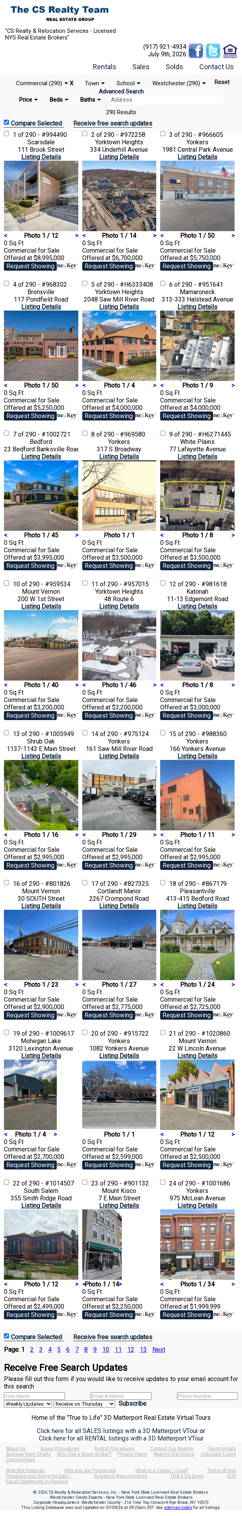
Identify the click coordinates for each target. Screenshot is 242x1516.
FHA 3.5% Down (187, 1476)
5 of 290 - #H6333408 (122, 284)
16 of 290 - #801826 (41, 883)
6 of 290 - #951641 (196, 284)
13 (143, 1349)
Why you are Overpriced (90, 1470)
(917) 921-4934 (164, 46)
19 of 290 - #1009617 (43, 1033)
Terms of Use (221, 1470)
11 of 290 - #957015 (120, 584)
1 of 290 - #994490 (40, 134)
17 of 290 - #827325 (120, 883)
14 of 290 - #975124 (120, 734)
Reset (222, 82)
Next (158, 1349)
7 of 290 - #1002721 (41, 434)
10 (105, 1349)
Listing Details (41, 157)
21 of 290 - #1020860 (199, 1033)
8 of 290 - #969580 (118, 434)
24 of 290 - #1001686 (199, 1183)
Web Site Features (25, 1470)
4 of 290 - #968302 (40, 284)
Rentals (104, 67)
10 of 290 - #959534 (41, 584)
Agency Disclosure (174, 1454)
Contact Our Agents (171, 1448)
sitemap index (178, 1507)
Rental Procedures (114, 1448)
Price (25, 99)
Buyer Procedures (60, 1448)
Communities (20, 1459)
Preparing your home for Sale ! (38, 1476)
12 (130, 1349)
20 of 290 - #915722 (120, 1033)
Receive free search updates (112, 123)
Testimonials (222, 1448)
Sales (141, 67)
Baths (87, 99)
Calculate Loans (218, 1454)
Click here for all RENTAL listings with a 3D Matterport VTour (121, 1438)
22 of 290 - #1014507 (43, 1183)
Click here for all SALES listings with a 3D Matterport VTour (117, 1431)
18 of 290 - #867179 (198, 883)
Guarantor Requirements (120, 1476)
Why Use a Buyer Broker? (84, 1454)
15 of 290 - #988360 (198, 734)
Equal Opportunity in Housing (37, 1481)
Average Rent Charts (28, 1454)
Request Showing (30, 266)
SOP (231, 1476)
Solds (174, 67)
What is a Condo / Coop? (161, 1470)
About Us (15, 1448)
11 (118, 1349)
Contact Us (216, 67)
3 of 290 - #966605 (196, 134)
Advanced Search (121, 91)
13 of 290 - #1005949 (43, 734)
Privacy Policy (132, 1454)
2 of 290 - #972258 (118, 134)
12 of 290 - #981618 (198, 584)
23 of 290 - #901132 (120, 1183)
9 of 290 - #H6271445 (200, 434)
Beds (56, 99)
